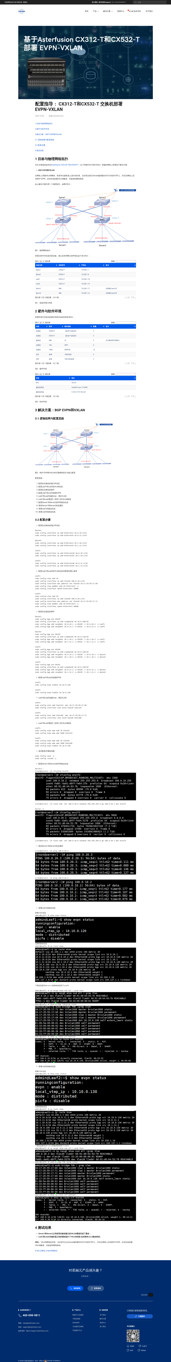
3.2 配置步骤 (40, 145)
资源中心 (120, 11)
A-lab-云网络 (40, 1251)
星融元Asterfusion (56, 116)
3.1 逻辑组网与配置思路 (44, 140)
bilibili (130, 1346)
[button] (151, 1295)
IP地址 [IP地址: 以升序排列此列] (83, 265)
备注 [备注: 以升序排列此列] (107, 265)
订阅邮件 (140, 1316)
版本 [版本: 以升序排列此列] (73, 378)
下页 (132, 297)
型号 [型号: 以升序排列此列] (50, 326)
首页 (86, 11)
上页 (128, 297)
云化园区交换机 (78, 1326)
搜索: (123, 261)
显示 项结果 (42, 261)
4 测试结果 (39, 150)
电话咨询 (75, 1288)
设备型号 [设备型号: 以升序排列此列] (62, 265)
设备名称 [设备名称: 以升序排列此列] (39, 265)
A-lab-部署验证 (52, 1251)
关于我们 (149, 11)
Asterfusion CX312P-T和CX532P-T (65, 165)
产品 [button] (96, 11)
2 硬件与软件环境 (42, 129)
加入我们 (95, 2)
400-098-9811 (31, 1315)
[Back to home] (22, 11)
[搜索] (150, 2)
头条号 (143, 1346)
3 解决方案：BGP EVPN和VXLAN (48, 134)
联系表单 (96, 1288)
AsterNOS (76, 1323)
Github (142, 1350)
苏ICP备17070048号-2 (53, 1361)
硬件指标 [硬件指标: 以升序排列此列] (67, 326)
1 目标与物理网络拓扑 (44, 123)
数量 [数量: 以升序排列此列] (94, 326)
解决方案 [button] (108, 11)
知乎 (130, 1350)
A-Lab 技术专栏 (135, 11)
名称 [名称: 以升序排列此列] (37, 326)
